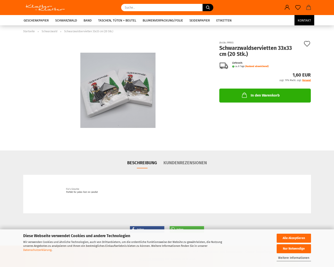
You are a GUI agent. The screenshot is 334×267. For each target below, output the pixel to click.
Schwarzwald (66, 20)
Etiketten (224, 20)
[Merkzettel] (298, 7)
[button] (287, 7)
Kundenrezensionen (185, 162)
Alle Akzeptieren (294, 238)
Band (88, 20)
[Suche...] (208, 7)
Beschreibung (142, 162)
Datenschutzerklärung (37, 250)
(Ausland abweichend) (257, 66)
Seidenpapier (199, 20)
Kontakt (304, 20)
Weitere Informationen (293, 258)
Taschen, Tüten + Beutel (117, 20)
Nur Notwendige (294, 248)
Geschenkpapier (36, 20)
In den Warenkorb (260, 95)
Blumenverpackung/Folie (163, 20)
